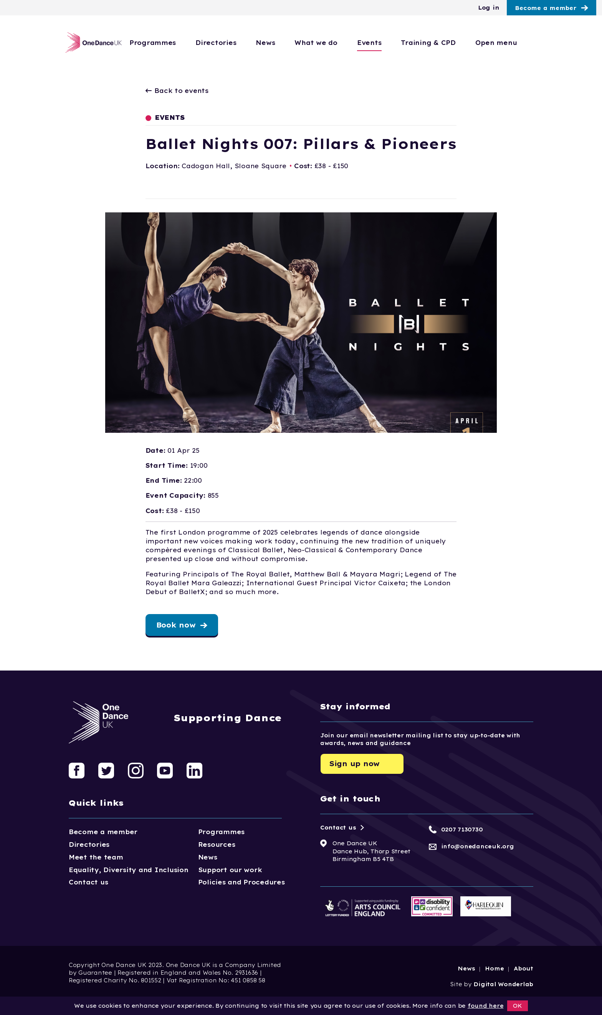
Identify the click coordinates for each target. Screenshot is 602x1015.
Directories (247, 42)
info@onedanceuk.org (477, 846)
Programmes (183, 42)
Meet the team (96, 857)
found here (485, 1005)
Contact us (88, 882)
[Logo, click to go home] (91, 42)
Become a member (545, 8)
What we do (347, 42)
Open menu (527, 42)
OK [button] (517, 1005)
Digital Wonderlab (503, 984)
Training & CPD (459, 42)
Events (400, 42)
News (296, 42)
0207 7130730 (462, 829)
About (523, 968)
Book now (176, 625)
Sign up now (354, 763)
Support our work (230, 870)
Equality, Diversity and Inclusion (129, 870)
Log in (488, 7)
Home (494, 968)
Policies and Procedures (241, 882)
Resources (216, 844)
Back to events (177, 90)
